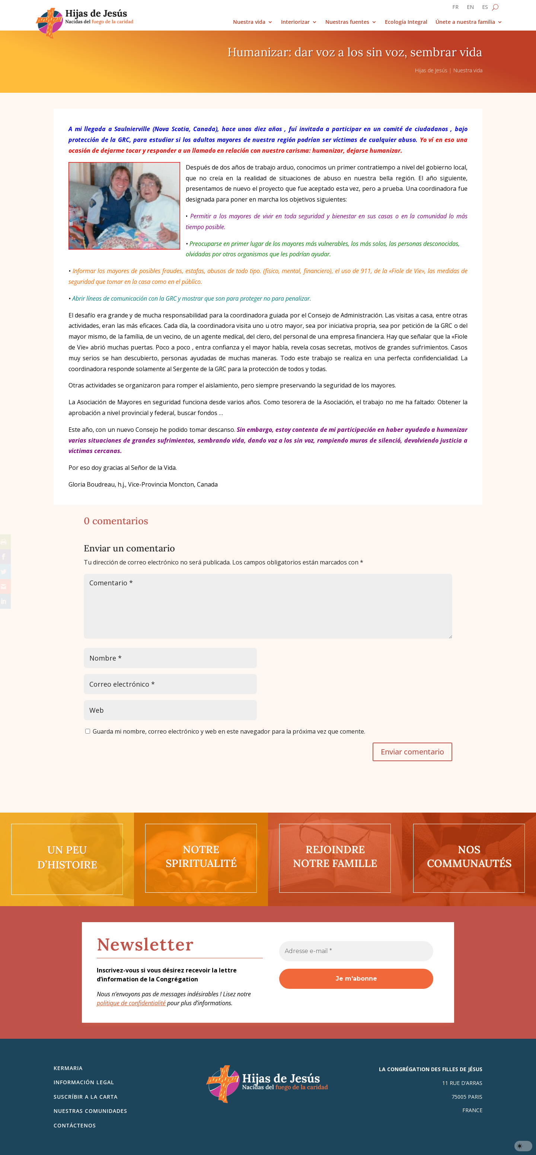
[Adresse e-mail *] (356, 951)
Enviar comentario (412, 752)
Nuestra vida (249, 22)
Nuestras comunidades (90, 1110)
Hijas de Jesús (431, 70)
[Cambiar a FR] (455, 8)
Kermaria (68, 1068)
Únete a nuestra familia (465, 22)
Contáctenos (75, 1125)
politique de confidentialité (131, 1003)
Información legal (84, 1082)
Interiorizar (295, 22)
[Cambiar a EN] (470, 8)
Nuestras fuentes (347, 22)
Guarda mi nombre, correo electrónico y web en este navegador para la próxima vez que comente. (229, 731)
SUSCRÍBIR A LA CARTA (86, 1096)
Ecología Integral (406, 22)
